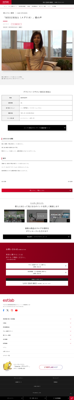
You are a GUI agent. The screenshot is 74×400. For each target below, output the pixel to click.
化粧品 (28, 6)
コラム (49, 6)
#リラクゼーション (13, 27)
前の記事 (4, 181)
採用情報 (5, 343)
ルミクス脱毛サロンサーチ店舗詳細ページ (37, 128)
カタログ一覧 (6, 355)
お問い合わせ (6, 351)
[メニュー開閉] (72, 398)
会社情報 (54, 6)
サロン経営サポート (12, 6)
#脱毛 (20, 27)
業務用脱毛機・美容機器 (9, 319)
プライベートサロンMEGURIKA (37, 91)
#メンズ (5, 27)
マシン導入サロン (16, 24)
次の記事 (70, 181)
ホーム (5, 6)
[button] (37, 50)
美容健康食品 (34, 6)
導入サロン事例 (42, 6)
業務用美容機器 (22, 6)
